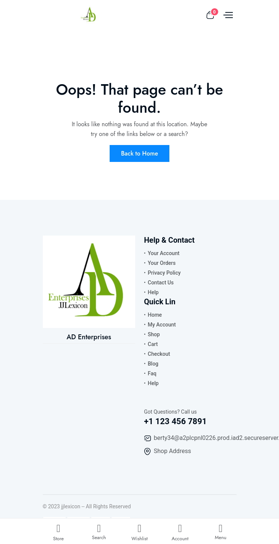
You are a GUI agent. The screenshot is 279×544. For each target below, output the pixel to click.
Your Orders (162, 263)
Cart (153, 344)
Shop (154, 334)
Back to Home (139, 153)
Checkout (159, 354)
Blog (153, 364)
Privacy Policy (164, 273)
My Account (162, 325)
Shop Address (172, 451)
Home (155, 315)
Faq (152, 373)
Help (153, 292)
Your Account (163, 253)
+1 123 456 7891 (175, 421)
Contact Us (161, 283)
